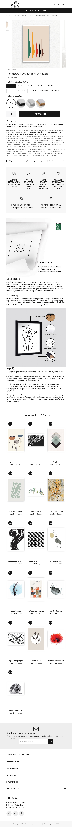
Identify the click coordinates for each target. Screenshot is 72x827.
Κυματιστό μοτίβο (36, 561)
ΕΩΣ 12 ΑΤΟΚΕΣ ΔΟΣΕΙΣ (43, 182)
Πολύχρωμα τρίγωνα (36, 611)
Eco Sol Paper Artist (56, 289)
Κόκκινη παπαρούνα (56, 661)
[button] (7, 4)
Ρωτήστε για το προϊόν (57, 161)
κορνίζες (36, 372)
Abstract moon (56, 611)
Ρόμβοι (56, 462)
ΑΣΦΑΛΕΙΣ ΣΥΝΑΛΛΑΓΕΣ (58, 181)
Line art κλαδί (36, 661)
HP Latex (20, 299)
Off (43, 10)
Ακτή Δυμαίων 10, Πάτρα (17, 803)
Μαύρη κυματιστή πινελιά (17, 561)
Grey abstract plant (16, 511)
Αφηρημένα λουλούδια (16, 462)
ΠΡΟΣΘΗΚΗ (39, 114)
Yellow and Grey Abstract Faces (59, 561)
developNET (55, 824)
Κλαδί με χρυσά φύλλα (56, 511)
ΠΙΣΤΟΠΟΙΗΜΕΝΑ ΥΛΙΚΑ (51, 205)
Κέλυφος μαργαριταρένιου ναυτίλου (21, 710)
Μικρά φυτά (36, 511)
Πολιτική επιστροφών (36, 161)
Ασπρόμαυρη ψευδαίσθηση (37, 462)
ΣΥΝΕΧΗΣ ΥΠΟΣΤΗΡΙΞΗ (21, 205)
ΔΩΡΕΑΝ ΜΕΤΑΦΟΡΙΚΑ (14, 181)
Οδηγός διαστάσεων (16, 161)
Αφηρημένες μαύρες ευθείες (18, 661)
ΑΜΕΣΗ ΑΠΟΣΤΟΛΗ (29, 181)
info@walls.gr (19, 805)
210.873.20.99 (28, 208)
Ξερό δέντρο (16, 611)
